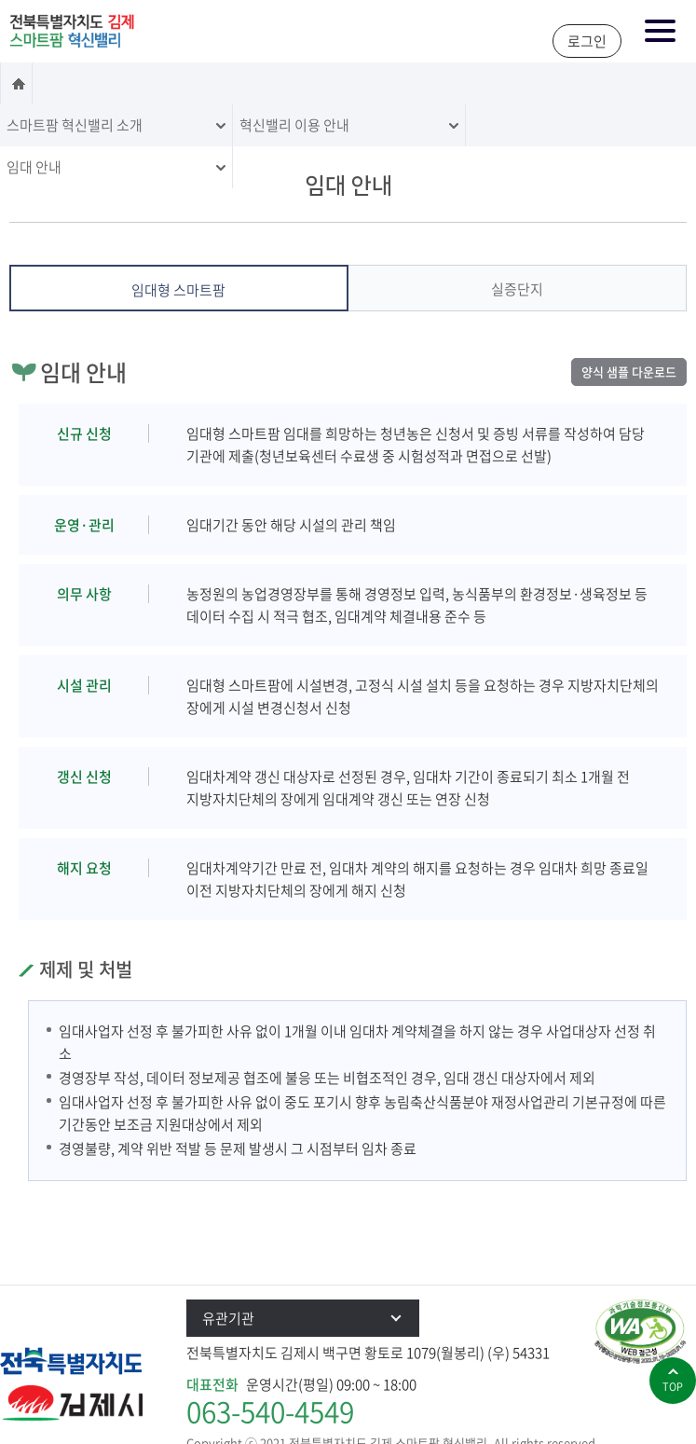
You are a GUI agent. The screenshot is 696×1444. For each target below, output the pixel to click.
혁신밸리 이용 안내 (294, 125)
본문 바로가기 (0, 1)
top (672, 1387)
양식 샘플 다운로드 (628, 371)
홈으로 (16, 83)
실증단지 (517, 289)
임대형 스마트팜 (178, 290)
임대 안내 (34, 167)
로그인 (587, 41)
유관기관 (310, 1318)
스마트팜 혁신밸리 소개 (75, 125)
